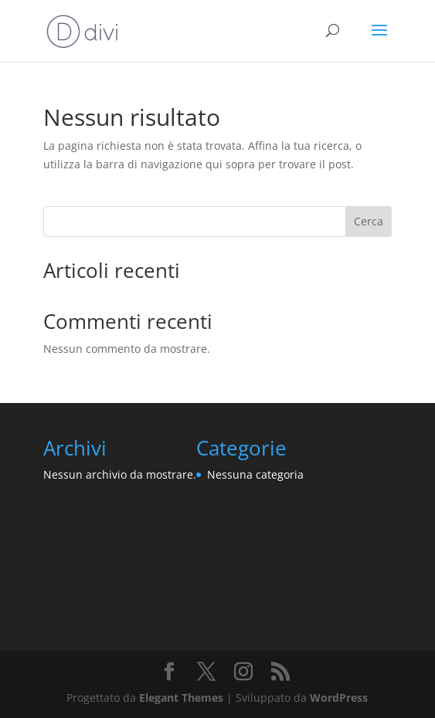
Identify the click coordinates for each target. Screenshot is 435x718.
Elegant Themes (181, 697)
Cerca (368, 221)
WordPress (339, 697)
